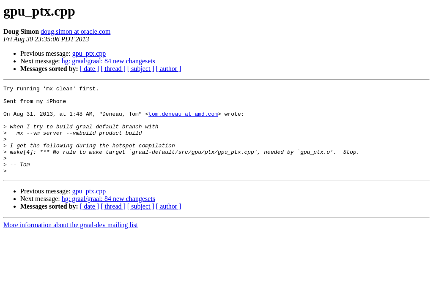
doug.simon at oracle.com (75, 31)
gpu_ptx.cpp (89, 53)
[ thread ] (113, 68)
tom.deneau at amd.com (183, 120)
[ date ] (89, 68)
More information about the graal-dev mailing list (70, 242)
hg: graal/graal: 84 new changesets (108, 61)
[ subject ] (140, 68)
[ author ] (168, 68)
